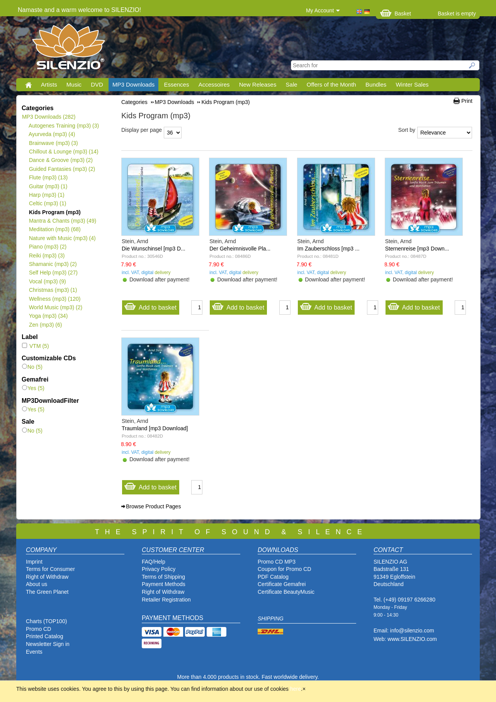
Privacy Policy (158, 569)
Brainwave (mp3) (53, 143)
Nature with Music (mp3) (62, 238)
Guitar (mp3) (48, 186)
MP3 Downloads (133, 84)
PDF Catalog (273, 577)
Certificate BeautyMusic (286, 592)
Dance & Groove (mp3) (61, 160)
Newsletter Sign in (48, 644)
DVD (97, 84)
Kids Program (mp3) (55, 212)
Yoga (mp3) (48, 316)
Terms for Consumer (50, 569)
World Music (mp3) (55, 307)
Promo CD (38, 629)
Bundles (375, 84)
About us (36, 584)
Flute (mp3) (48, 177)
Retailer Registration (166, 599)
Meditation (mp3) (55, 229)
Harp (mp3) (47, 195)
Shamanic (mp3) (53, 264)
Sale (291, 84)
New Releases (258, 84)
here (295, 689)
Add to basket (150, 305)
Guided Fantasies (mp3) (62, 169)
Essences (176, 84)
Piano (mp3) (47, 247)
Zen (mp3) (45, 325)
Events (34, 652)
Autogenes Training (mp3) (64, 126)
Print (466, 101)
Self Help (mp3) (53, 272)
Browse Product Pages (153, 506)
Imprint (34, 562)
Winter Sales (412, 84)
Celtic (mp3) (47, 203)
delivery (162, 272)
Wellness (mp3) (54, 299)
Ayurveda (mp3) (52, 134)
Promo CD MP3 (277, 562)
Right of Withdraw (47, 577)
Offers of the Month (331, 84)
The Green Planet (47, 592)
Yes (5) (33, 388)
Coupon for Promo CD (284, 569)
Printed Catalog (44, 636)
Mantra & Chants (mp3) (62, 221)
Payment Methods (163, 584)
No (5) (32, 367)
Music (74, 84)
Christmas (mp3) (53, 290)
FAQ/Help (153, 562)
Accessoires (214, 84)
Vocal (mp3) (47, 281)
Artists (49, 84)
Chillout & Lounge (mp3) (64, 151)
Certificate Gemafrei (282, 584)
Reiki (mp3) (47, 255)
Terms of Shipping (163, 577)
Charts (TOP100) (46, 621)
